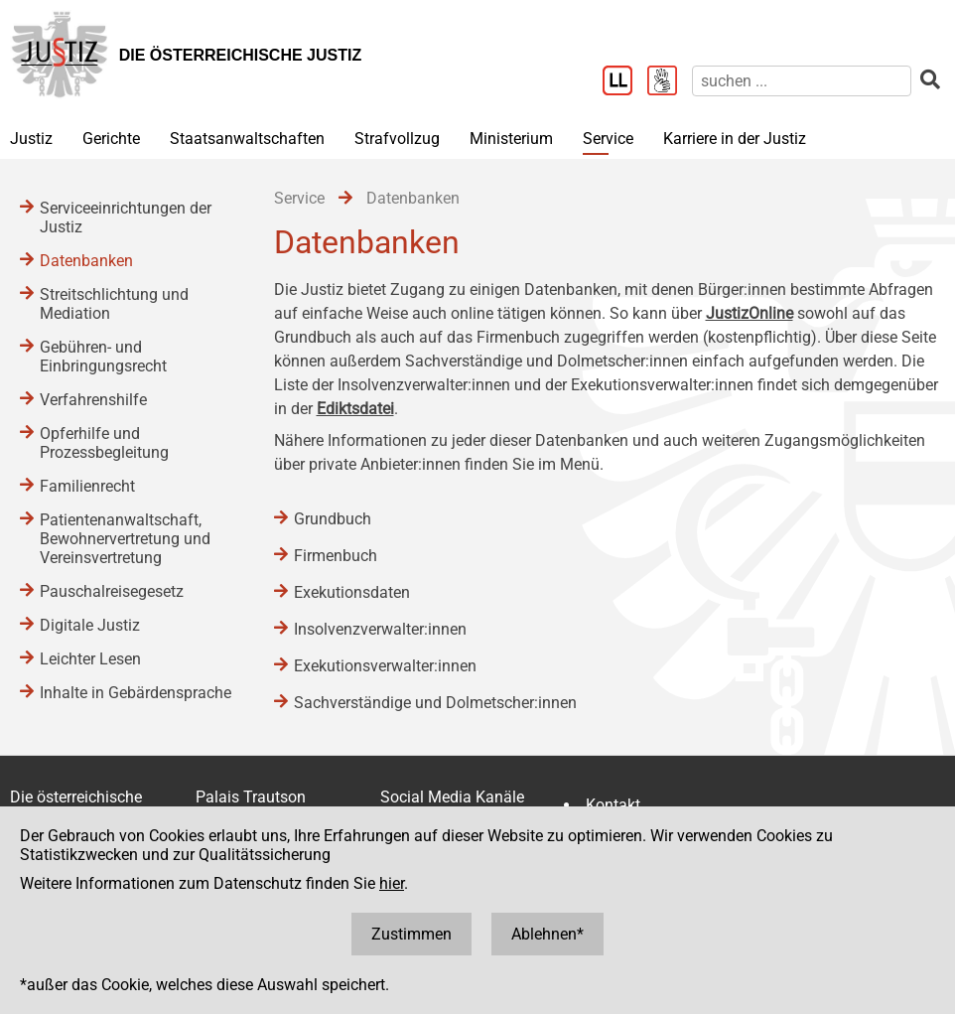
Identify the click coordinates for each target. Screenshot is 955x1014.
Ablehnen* (547, 934)
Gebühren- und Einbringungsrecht (103, 356)
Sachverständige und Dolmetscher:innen (435, 702)
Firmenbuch (335, 555)
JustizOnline (749, 313)
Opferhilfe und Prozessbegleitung (104, 443)
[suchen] (801, 81)
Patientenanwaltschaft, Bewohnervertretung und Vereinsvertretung (125, 538)
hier (391, 883)
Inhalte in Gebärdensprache (135, 692)
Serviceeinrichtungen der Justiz (125, 217)
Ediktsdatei (355, 408)
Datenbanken (86, 260)
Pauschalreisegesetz (112, 591)
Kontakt (613, 805)
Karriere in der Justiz (734, 138)
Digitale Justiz (90, 625)
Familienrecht (87, 486)
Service (608, 138)
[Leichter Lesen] (625, 82)
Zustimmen (411, 934)
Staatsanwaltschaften (247, 138)
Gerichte (111, 138)
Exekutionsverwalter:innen (385, 665)
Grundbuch (332, 518)
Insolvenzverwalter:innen (380, 629)
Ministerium (511, 138)
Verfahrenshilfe (93, 399)
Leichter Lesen (90, 659)
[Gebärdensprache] (669, 82)
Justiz (31, 138)
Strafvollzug (397, 138)
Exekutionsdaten (352, 592)
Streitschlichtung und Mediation (114, 304)
